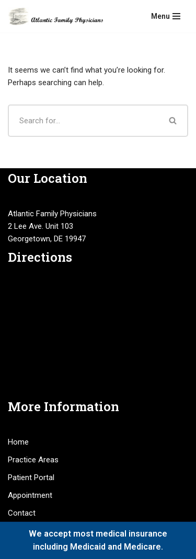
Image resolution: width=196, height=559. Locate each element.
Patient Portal (31, 477)
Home (18, 442)
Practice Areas (33, 459)
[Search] (83, 120)
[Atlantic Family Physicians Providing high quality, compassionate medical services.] (55, 16)
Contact (22, 513)
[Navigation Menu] (165, 16)
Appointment (30, 495)
